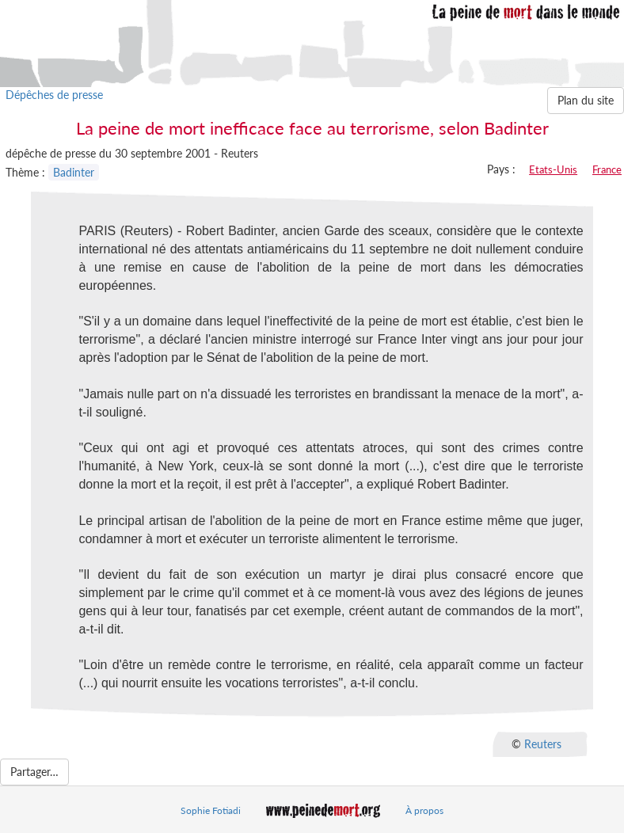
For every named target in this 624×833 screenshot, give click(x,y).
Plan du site (585, 100)
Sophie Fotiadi (211, 810)
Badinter (73, 172)
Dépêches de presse (54, 94)
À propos (424, 810)
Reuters (542, 744)
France (607, 169)
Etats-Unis (553, 169)
